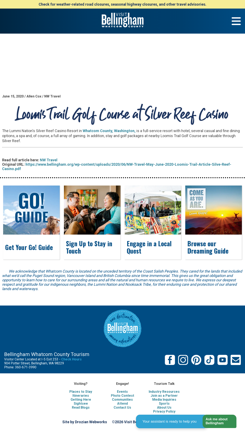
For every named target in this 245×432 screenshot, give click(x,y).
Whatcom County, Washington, (109, 131)
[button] (219, 421)
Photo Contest (122, 396)
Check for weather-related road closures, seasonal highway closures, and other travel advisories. (122, 4)
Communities (122, 400)
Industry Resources (164, 392)
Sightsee (81, 403)
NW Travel (48, 160)
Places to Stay (80, 392)
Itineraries (80, 396)
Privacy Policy (164, 411)
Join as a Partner (164, 396)
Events (122, 392)
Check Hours (71, 359)
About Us (164, 407)
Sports (164, 403)
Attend (122, 403)
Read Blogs (81, 407)
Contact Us (122, 407)
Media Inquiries (164, 400)
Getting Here (81, 400)
